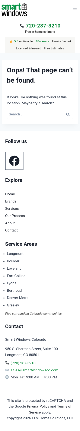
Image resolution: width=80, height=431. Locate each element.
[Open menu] (75, 9)
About (10, 223)
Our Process (15, 216)
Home (10, 194)
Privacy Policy (38, 406)
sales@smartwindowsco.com (34, 370)
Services (12, 208)
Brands (10, 201)
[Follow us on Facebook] (14, 161)
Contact (11, 230)
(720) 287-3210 (23, 363)
